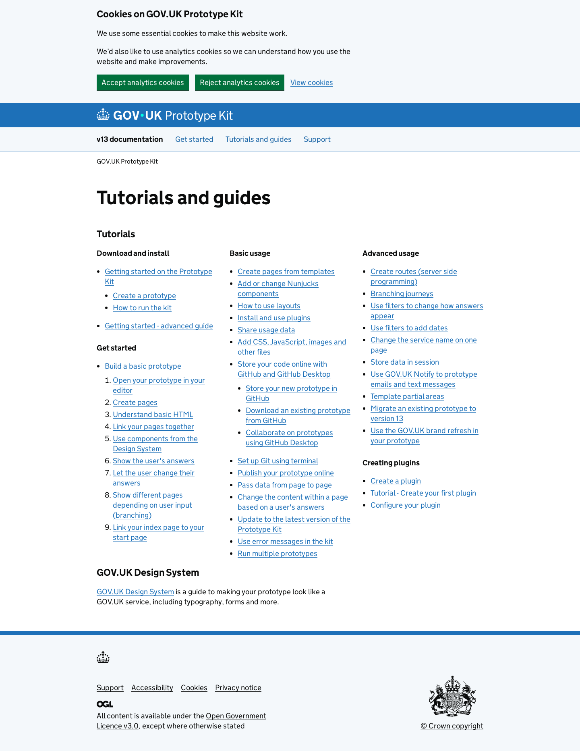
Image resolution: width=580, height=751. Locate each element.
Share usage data (266, 329)
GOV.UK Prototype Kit (127, 161)
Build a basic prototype (143, 366)
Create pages (135, 402)
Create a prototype (144, 295)
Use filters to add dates (409, 327)
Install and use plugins (274, 317)
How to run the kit (142, 307)
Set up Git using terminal (278, 460)
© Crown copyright (451, 725)
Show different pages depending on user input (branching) (152, 505)
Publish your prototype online (286, 472)
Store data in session (405, 362)
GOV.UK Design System (135, 591)
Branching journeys (402, 293)
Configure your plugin (406, 505)
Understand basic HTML (153, 414)
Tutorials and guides (259, 139)
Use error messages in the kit (285, 541)
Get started (194, 139)
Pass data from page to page (285, 485)
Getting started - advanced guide (159, 325)
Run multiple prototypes (277, 553)
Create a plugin (396, 480)
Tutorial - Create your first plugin (423, 493)
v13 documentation (130, 139)
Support (317, 139)
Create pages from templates (286, 271)
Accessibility (152, 687)
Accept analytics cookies (143, 82)
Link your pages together (153, 426)
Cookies (194, 687)
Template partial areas (407, 396)
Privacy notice (238, 687)
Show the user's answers (154, 460)
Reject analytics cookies (240, 82)
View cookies (311, 82)
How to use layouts (269, 305)
